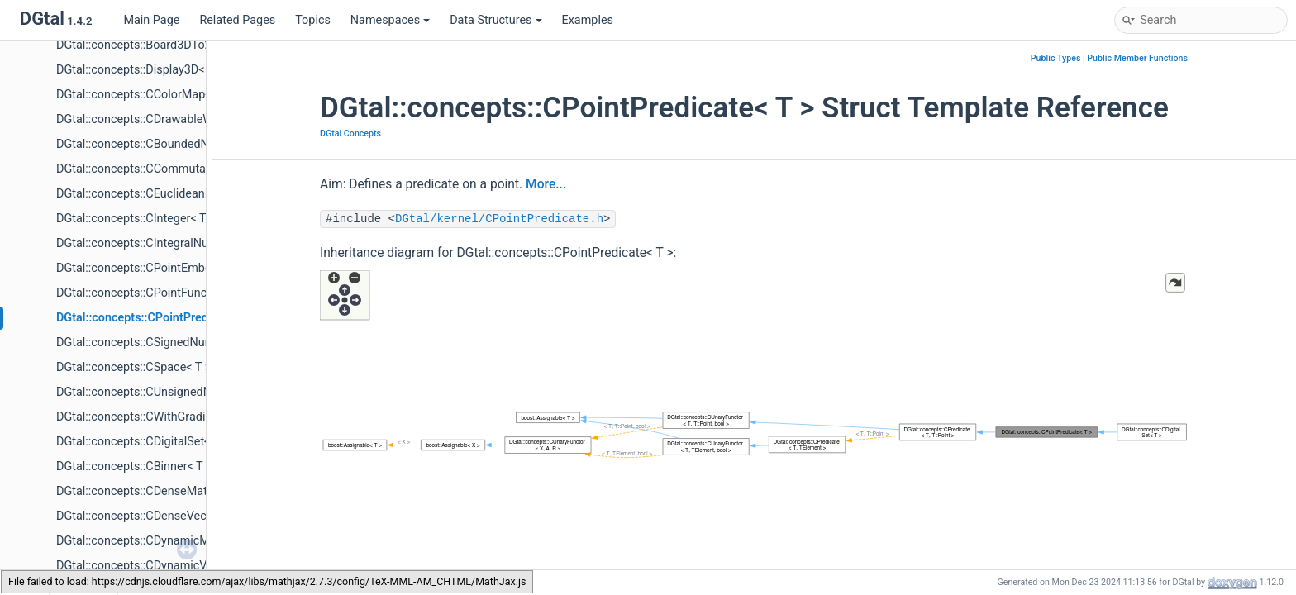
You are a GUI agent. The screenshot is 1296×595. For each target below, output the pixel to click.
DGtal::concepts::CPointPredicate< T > (157, 318)
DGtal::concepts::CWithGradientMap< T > (163, 417)
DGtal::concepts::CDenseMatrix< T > (150, 491)
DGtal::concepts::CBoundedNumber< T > (162, 144)
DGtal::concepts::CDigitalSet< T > (142, 442)
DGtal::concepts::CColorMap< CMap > (155, 95)
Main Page (151, 20)
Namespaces (390, 20)
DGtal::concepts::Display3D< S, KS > (150, 70)
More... (546, 184)
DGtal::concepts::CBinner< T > (134, 466)
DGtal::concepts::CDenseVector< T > (150, 516)
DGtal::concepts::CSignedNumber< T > (156, 343)
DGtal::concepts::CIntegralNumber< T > (158, 243)
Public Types (1056, 58)
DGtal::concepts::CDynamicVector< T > (157, 566)
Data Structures (495, 20)
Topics (313, 20)
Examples (587, 20)
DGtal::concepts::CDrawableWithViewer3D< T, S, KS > (194, 119)
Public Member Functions (1137, 58)
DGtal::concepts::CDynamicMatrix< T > (157, 541)
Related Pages (237, 20)
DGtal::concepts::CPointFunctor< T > (151, 293)
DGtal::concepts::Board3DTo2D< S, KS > (160, 45)
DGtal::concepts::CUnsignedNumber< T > (163, 392)
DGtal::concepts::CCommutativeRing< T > (164, 169)
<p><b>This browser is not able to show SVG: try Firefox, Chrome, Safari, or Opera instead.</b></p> (754, 432)
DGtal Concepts (350, 133)
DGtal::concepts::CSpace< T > (133, 367)
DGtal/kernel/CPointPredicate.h (499, 219)
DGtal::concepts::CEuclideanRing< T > (154, 194)
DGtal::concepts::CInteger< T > (135, 219)
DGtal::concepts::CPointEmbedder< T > (158, 268)
